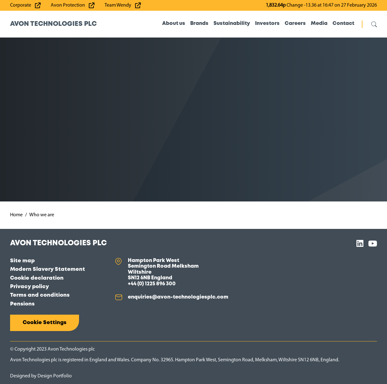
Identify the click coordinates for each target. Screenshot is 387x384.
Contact (343, 23)
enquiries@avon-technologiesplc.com (178, 297)
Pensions (22, 304)
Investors (267, 23)
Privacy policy (29, 286)
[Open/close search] (369, 24)
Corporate (20, 5)
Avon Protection (68, 5)
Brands (199, 23)
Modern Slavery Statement (47, 269)
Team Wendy (118, 5)
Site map (22, 261)
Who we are (41, 215)
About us (173, 23)
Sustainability (231, 23)
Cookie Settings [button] (44, 322)
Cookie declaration (37, 278)
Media (319, 23)
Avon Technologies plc (53, 24)
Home (16, 215)
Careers (295, 23)
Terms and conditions (40, 295)
